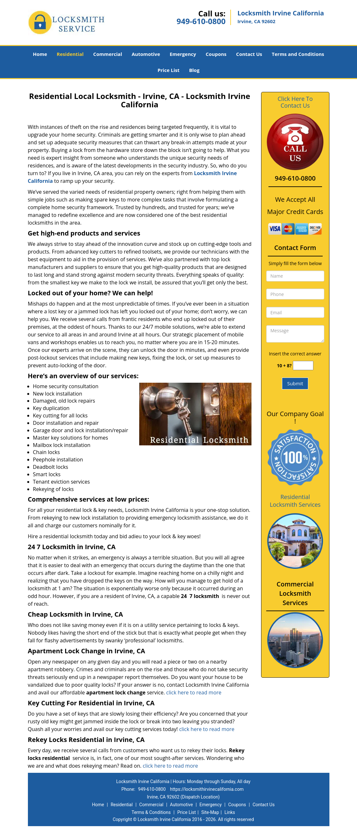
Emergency (183, 54)
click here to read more (193, 692)
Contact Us (249, 54)
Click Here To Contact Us (295, 102)
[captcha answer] (303, 365)
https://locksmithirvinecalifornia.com (206, 789)
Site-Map (210, 812)
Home (40, 54)
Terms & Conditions (151, 812)
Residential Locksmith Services (295, 500)
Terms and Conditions (298, 54)
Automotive (146, 54)
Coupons (216, 54)
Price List (168, 70)
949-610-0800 (200, 21)
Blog (194, 70)
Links (230, 812)
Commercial (107, 54)
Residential (70, 54)
